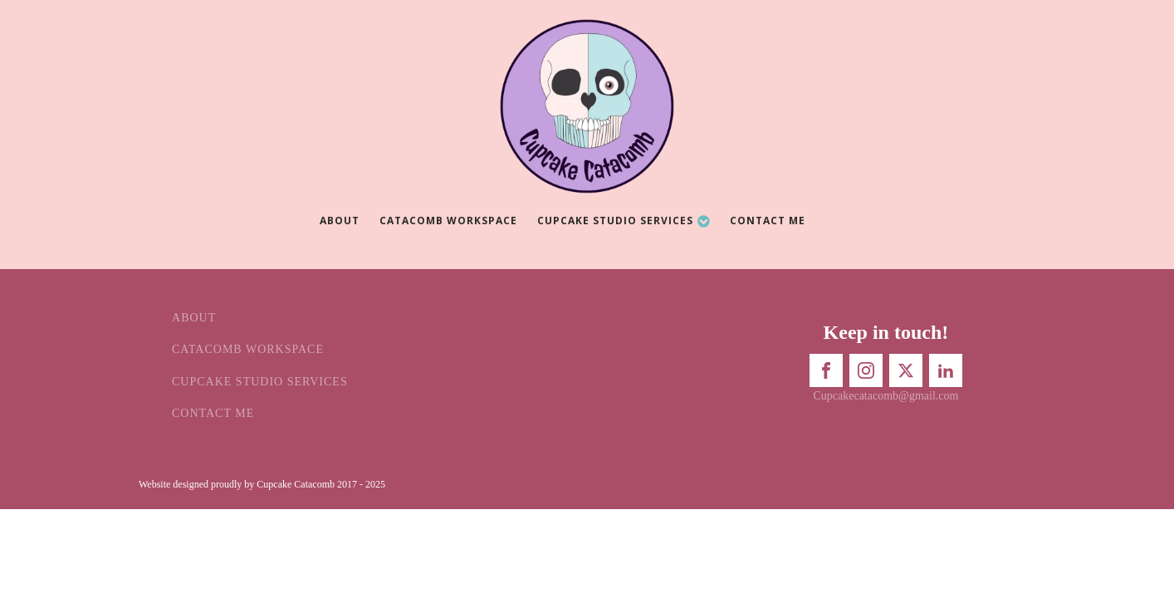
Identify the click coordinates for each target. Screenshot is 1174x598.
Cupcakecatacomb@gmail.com (885, 396)
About (340, 220)
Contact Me (767, 220)
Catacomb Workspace (448, 220)
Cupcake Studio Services (624, 220)
